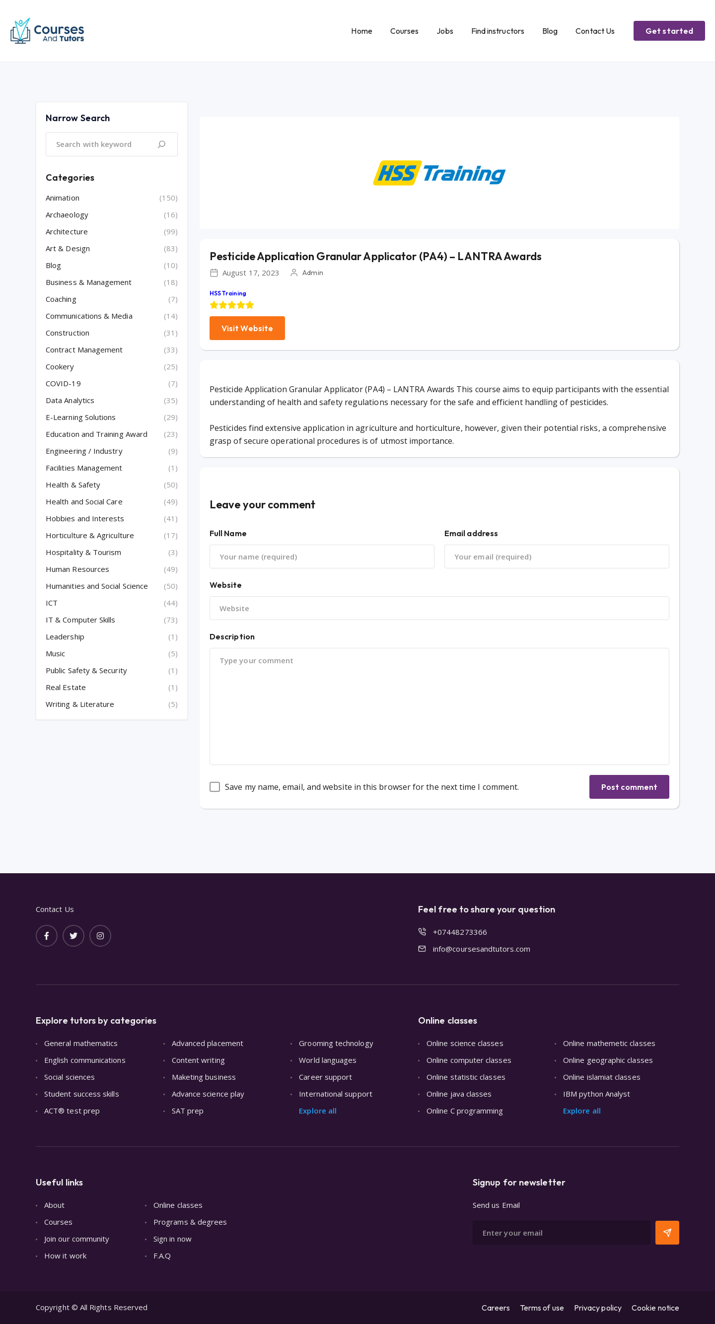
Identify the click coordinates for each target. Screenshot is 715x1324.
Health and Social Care (84, 501)
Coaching (61, 299)
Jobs (444, 31)
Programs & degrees (190, 1222)
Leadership (65, 636)
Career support (325, 1077)
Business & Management (89, 282)
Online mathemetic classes (609, 1043)
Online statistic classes (466, 1077)
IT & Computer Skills (81, 620)
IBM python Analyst (596, 1094)
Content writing (198, 1060)
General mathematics (81, 1043)
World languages (328, 1060)
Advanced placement (207, 1043)
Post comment (629, 787)
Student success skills (81, 1094)
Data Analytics (70, 400)
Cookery (60, 366)
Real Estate (66, 687)
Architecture (67, 231)
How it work (65, 1255)
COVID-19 (63, 383)
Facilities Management (84, 468)
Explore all (318, 1110)
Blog (550, 31)
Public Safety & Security (86, 670)
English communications (85, 1060)
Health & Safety (73, 484)
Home (361, 31)
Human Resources (77, 569)
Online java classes (459, 1094)
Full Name (228, 533)
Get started (669, 31)
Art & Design (68, 248)
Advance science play (208, 1094)
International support (335, 1094)
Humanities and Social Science (97, 586)
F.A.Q (162, 1255)
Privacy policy (598, 1308)
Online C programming (465, 1110)
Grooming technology (336, 1043)
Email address (471, 533)
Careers (496, 1308)
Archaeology (67, 214)
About (54, 1205)
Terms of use (542, 1308)
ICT (52, 603)
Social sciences (69, 1077)
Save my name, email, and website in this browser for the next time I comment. (372, 786)
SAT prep (188, 1110)
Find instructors (497, 31)
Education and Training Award (96, 434)
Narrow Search (78, 118)
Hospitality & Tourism (84, 552)
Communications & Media (89, 316)
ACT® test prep (72, 1110)
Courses (404, 31)
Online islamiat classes (602, 1077)
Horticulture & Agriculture (90, 535)
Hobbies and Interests (85, 518)
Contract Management (84, 349)
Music (55, 653)
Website (226, 585)
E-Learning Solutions (81, 417)
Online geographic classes (608, 1060)
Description (232, 636)
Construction (67, 333)
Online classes (178, 1205)
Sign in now (172, 1239)
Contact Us (595, 31)
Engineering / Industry (84, 451)
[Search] (161, 144)
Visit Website (247, 328)
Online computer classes (469, 1060)
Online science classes (465, 1043)
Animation (62, 198)
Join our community (76, 1239)
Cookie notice (655, 1308)
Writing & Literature (80, 704)
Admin (312, 272)
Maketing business (204, 1077)
